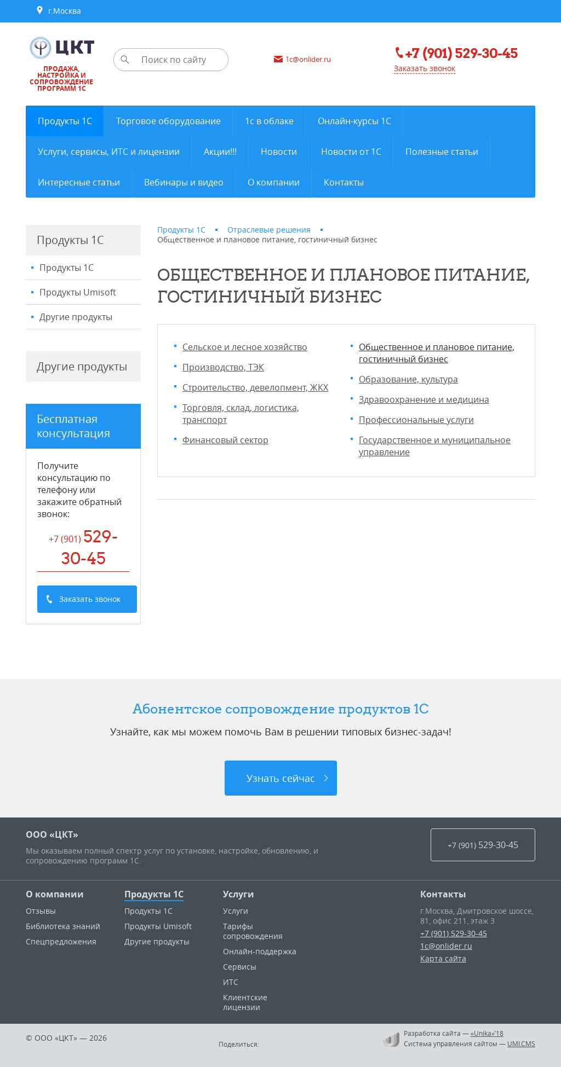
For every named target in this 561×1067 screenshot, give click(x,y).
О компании (55, 894)
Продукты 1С (66, 268)
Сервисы (239, 966)
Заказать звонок (424, 68)
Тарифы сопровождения (253, 931)
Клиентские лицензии (245, 1002)
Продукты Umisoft (77, 292)
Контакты (443, 894)
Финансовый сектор (225, 440)
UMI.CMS (521, 1043)
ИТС (230, 982)
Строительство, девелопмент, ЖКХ (255, 387)
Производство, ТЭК (223, 367)
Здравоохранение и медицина (424, 399)
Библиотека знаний (63, 926)
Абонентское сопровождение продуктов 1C (281, 708)
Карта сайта (443, 958)
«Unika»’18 (487, 1033)
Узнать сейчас (281, 778)
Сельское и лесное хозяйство (244, 347)
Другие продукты (75, 317)
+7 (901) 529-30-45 (453, 933)
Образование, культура (408, 379)
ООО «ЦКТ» (52, 834)
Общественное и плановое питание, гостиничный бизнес (436, 353)
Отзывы (41, 911)
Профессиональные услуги (416, 420)
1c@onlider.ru (446, 946)
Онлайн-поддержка (259, 951)
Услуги (238, 894)
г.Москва (58, 10)
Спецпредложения (61, 941)
